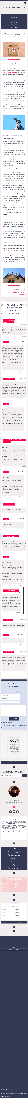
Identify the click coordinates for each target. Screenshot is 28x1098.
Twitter (19, 292)
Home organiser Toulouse (8, 889)
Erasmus (14, 858)
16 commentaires (22, 294)
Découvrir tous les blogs (14, 922)
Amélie (5, 887)
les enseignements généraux (9, 72)
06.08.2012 (21, 404)
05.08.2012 (23, 536)
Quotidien (14, 17)
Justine (5, 911)
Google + (24, 292)
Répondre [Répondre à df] (24, 629)
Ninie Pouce (11, 536)
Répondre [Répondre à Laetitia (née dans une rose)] (24, 466)
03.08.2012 (23, 324)
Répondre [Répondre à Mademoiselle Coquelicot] (24, 336)
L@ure (9, 378)
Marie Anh (5, 915)
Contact (14, 24)
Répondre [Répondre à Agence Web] (24, 672)
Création (14, 19)
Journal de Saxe (19, 887)
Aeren (5, 916)
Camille (5, 909)
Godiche (17, 883)
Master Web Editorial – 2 (14, 34)
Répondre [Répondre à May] (21, 371)
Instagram (17, 811)
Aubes (17, 915)
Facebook (15, 292)
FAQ (14, 865)
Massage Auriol (6, 883)
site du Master (18, 92)
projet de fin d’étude (12, 250)
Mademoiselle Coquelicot (9, 321)
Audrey (17, 916)
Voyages (14, 22)
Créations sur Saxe (14, 868)
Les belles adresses (14, 855)
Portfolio (14, 27)
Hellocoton (5, 183)
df (7, 620)
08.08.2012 (23, 651)
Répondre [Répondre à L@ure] (24, 399)
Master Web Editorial (21, 290)
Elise (9, 504)
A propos (14, 15)
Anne (17, 886)
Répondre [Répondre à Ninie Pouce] (24, 552)
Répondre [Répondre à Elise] (24, 513)
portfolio (4, 226)
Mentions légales (14, 949)
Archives (14, 862)
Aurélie (17, 912)
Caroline (17, 911)
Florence (18, 884)
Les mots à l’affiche (14, 852)
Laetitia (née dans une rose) (14, 441)
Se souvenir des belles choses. (14, 8)
